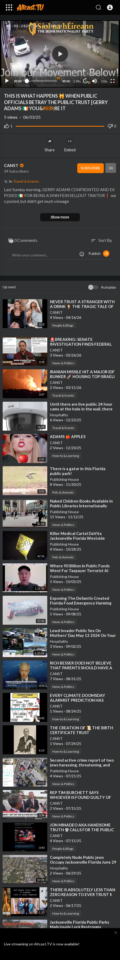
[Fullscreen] (112, 81)
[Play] (7, 81)
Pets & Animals (63, 492)
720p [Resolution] (104, 81)
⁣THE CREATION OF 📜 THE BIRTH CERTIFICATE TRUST (81, 730)
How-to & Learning (65, 456)
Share (50, 145)
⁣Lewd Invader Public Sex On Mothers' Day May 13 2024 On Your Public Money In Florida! (83, 635)
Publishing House (64, 479)
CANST (14, 165)
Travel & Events (26, 181)
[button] (110, 7)
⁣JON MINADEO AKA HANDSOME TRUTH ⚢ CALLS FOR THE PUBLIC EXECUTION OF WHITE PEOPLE (82, 829)
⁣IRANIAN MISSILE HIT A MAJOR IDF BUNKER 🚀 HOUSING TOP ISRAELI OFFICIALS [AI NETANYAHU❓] (82, 376)
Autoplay (108, 287)
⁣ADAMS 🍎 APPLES (67, 436)
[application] (60, 54)
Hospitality (59, 415)
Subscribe (90, 168)
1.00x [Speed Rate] (77, 81)
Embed (70, 145)
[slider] (42, 81)
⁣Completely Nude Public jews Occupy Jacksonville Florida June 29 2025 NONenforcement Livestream (83, 862)
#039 (48, 108)
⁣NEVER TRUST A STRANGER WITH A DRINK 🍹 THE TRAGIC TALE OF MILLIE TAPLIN (82, 306)
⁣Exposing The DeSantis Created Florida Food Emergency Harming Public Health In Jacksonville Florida (83, 603)
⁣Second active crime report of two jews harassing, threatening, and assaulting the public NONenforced (83, 765)
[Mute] (94, 81)
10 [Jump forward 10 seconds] (85, 81)
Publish (98, 253)
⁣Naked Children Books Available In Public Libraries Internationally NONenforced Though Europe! (81, 506)
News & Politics (63, 363)
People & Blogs (63, 325)
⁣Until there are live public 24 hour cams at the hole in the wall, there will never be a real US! (81, 409)
